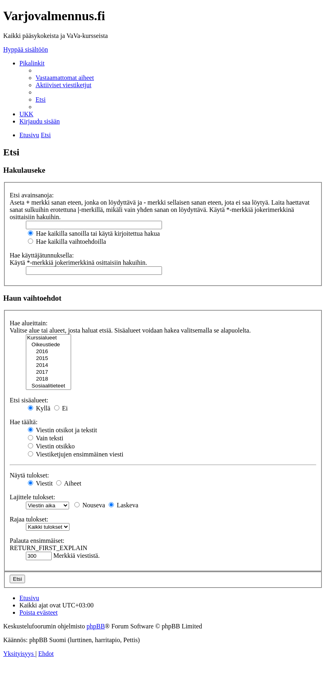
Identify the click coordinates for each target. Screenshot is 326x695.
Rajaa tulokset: (29, 519)
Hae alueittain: (29, 323)
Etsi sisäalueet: (29, 400)
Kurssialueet (48, 338)
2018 (48, 379)
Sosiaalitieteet (48, 386)
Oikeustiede (48, 344)
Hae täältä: (24, 422)
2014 (48, 365)
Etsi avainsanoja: (32, 195)
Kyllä (39, 408)
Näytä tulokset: (29, 475)
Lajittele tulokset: (32, 497)
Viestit (40, 483)
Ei (61, 408)
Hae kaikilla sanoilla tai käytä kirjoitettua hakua (94, 233)
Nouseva (89, 505)
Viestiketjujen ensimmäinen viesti (75, 454)
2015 (48, 358)
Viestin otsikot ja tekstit (62, 430)
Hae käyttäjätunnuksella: (42, 255)
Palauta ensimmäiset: (37, 540)
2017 (48, 372)
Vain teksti (45, 438)
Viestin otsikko (51, 446)
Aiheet (68, 483)
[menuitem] (65, 77)
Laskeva (123, 505)
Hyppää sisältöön (25, 49)
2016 (48, 351)
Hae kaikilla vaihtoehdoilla (67, 241)
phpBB (95, 626)
